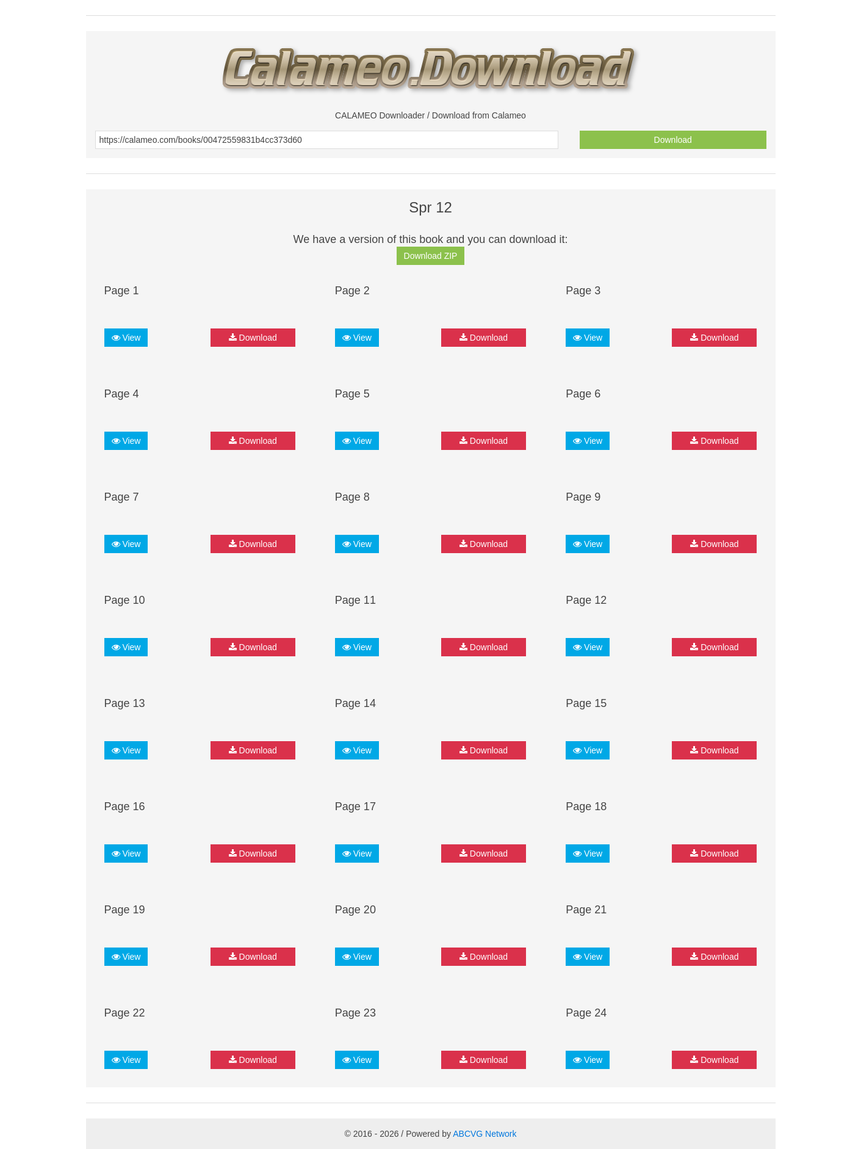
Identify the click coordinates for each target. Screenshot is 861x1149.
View (126, 338)
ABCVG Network (484, 1134)
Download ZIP (431, 256)
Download (673, 140)
